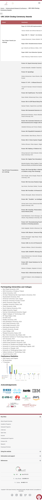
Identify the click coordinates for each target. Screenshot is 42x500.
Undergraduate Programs (7, 438)
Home (2, 8)
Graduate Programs (6, 427)
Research (3, 444)
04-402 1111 (24, 482)
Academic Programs (6, 424)
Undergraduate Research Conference (16, 8)
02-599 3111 (25, 478)
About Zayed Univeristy (6, 421)
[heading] (21, 417)
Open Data (3, 432)
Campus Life (4, 441)
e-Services (3, 429)
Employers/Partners (6, 447)
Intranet (3, 435)
